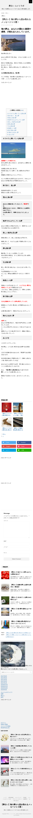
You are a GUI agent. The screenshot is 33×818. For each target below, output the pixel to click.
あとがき (10, 134)
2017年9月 (4, 676)
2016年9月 (4, 689)
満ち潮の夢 (11, 124)
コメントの (5, 726)
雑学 (2, 697)
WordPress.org (5, 727)
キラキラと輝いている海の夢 (16, 113)
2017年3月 (4, 679)
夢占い (4, 434)
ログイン (3, 722)
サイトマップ (18, 797)
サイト (5, 552)
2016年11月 (4, 686)
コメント (6, 520)
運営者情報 (10, 797)
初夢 (2, 693)
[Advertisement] (14, 95)
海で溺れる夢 (11, 130)
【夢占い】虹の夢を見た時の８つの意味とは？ (18, 632)
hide (22, 110)
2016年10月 (4, 688)
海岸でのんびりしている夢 (16, 120)
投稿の (4, 724)
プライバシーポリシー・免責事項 (20, 799)
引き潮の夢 (11, 126)
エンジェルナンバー (6, 692)
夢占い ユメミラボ (16, 6)
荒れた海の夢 (11, 118)
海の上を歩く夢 (13, 132)
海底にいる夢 (11, 128)
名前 (5, 541)
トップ (4, 797)
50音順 (24, 797)
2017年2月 (4, 681)
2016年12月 (4, 684)
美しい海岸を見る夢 (13, 122)
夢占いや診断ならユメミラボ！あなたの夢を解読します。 (16, 810)
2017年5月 (4, 677)
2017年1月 (4, 683)
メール (6, 547)
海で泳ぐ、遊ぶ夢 (13, 115)
